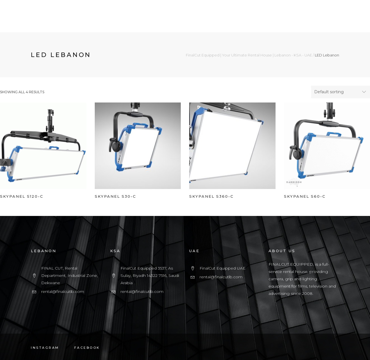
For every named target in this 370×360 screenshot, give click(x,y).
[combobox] (340, 92)
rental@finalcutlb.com (62, 291)
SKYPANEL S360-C (211, 196)
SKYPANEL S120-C (21, 196)
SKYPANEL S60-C (304, 196)
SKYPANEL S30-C (115, 196)
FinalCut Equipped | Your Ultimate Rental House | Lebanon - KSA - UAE (249, 55)
